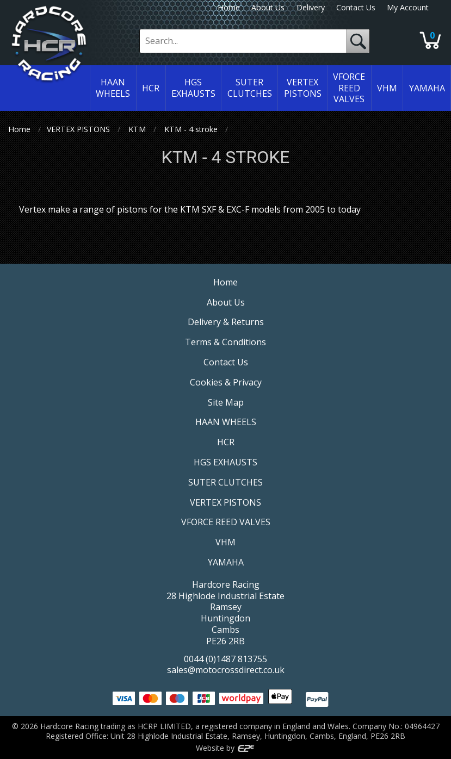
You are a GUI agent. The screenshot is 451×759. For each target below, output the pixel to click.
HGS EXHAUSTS (225, 462)
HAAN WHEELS (225, 422)
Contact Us (355, 7)
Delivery (310, 7)
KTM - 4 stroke (191, 129)
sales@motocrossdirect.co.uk (226, 670)
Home (229, 7)
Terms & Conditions (225, 342)
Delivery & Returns (226, 322)
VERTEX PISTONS (78, 129)
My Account (408, 7)
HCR (225, 442)
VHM (225, 542)
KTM (137, 129)
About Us (268, 7)
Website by (225, 748)
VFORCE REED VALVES (225, 522)
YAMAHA (226, 562)
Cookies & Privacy (226, 382)
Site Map (226, 402)
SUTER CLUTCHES (225, 482)
